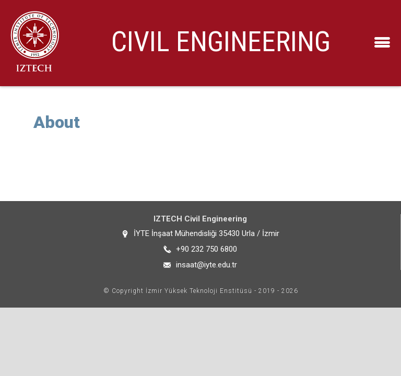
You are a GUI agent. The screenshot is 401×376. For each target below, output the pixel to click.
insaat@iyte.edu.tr (206, 264)
